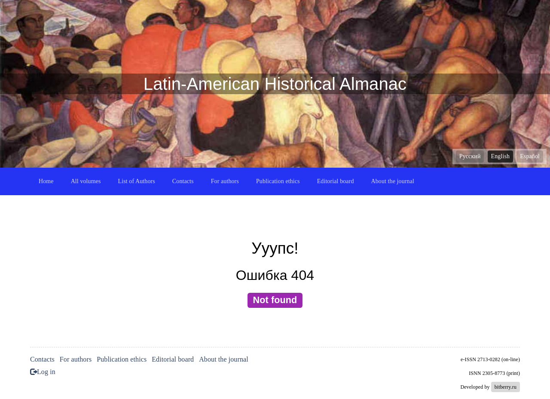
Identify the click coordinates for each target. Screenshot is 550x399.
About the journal (392, 181)
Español (530, 156)
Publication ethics (278, 181)
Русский (470, 156)
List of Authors (136, 181)
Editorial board (335, 181)
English (500, 156)
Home (46, 181)
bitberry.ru (505, 387)
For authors (225, 181)
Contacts (183, 181)
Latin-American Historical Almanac (275, 83)
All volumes (86, 181)
